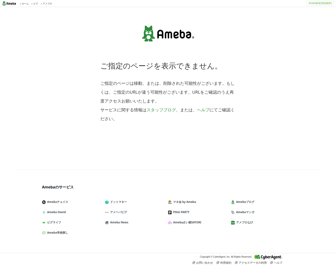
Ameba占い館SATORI (186, 222)
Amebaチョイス (57, 202)
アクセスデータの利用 (251, 262)
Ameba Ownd (56, 212)
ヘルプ (203, 110)
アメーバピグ (118, 212)
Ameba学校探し (57, 233)
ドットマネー (118, 202)
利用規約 (224, 262)
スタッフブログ (161, 110)
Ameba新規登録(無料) (320, 3)
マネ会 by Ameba (184, 202)
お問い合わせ (202, 262)
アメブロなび (244, 222)
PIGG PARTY (180, 212)
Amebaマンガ (244, 212)
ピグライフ (53, 222)
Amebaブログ (244, 202)
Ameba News (118, 222)
